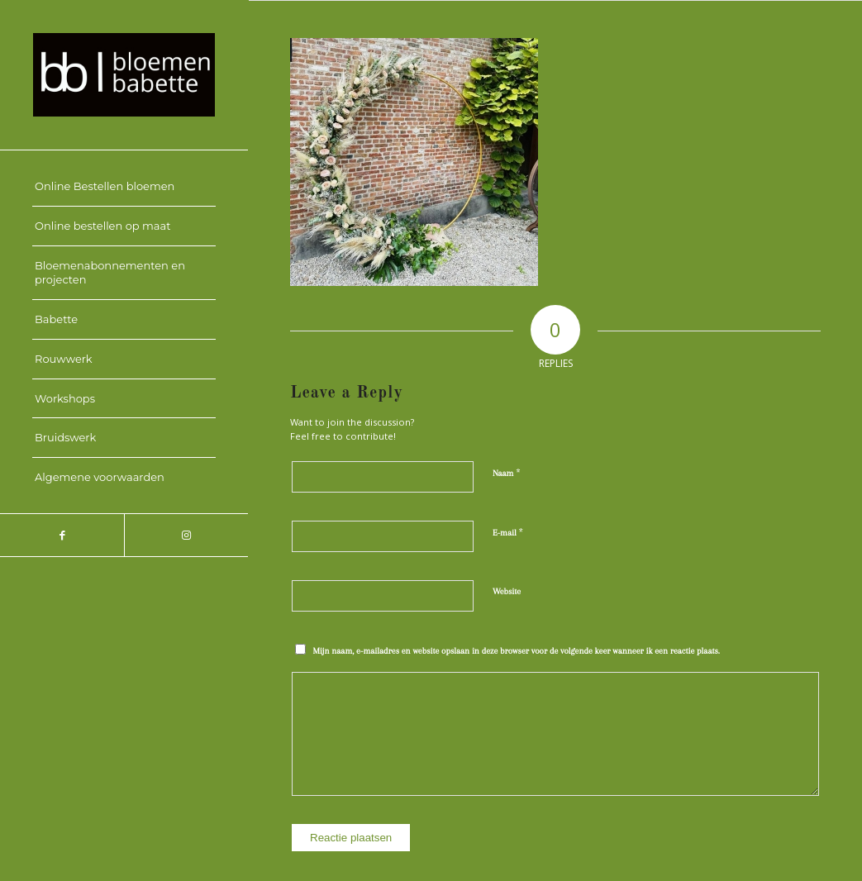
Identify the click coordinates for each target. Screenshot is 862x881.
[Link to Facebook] (62, 535)
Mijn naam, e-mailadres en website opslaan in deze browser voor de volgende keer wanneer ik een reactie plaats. (516, 650)
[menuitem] (124, 187)
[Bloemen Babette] (124, 75)
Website (507, 591)
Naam (507, 473)
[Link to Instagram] (186, 535)
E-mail (508, 532)
